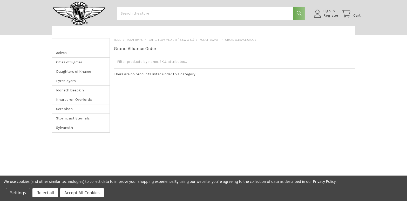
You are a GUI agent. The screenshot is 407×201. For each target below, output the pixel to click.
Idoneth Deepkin (70, 94)
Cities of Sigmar (69, 66)
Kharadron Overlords (74, 103)
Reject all (45, 193)
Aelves (61, 57)
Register (325, 18)
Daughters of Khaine (73, 75)
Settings (18, 193)
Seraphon (64, 113)
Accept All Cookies (82, 193)
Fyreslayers (66, 85)
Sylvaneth (64, 131)
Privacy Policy (324, 181)
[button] (79, 34)
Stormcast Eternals (73, 122)
